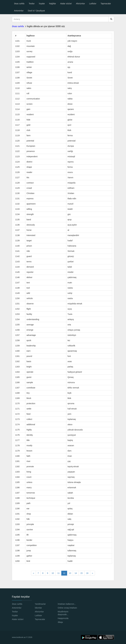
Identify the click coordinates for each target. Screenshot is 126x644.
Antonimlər (19, 11)
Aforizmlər (80, 3)
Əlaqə (60, 622)
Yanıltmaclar (40, 604)
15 (81, 573)
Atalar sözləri (66, 3)
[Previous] (33, 573)
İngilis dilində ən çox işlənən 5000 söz (46, 26)
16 (87, 573)
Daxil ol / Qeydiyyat (36, 11)
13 (70, 573)
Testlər (31, 3)
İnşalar (42, 3)
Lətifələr (92, 3)
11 (58, 573)
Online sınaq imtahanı (67, 608)
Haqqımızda (63, 618)
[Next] (92, 573)
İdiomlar (38, 608)
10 (53, 573)
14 (76, 573)
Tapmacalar (106, 3)
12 (64, 573)
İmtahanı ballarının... (67, 604)
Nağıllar (52, 3)
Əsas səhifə (19, 3)
